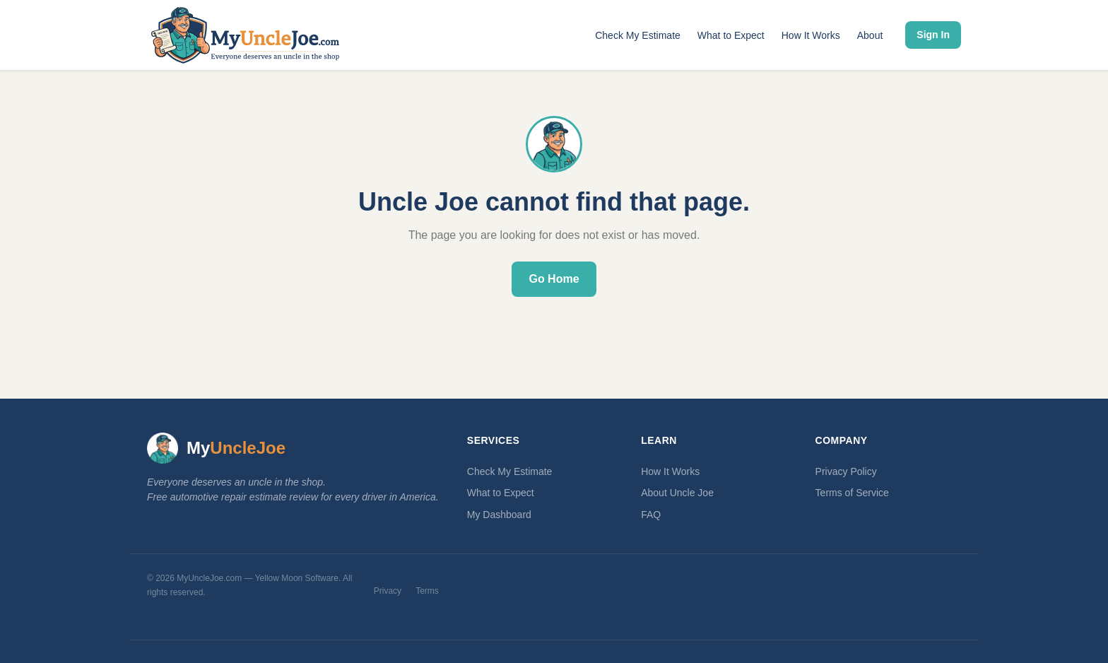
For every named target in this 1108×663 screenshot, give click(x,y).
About (870, 35)
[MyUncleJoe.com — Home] (245, 35)
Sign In (933, 34)
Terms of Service (852, 492)
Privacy (387, 591)
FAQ (651, 514)
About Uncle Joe (677, 492)
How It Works (811, 35)
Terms (427, 591)
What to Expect (731, 35)
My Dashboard (499, 514)
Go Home (554, 279)
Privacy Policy (846, 471)
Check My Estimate (637, 35)
